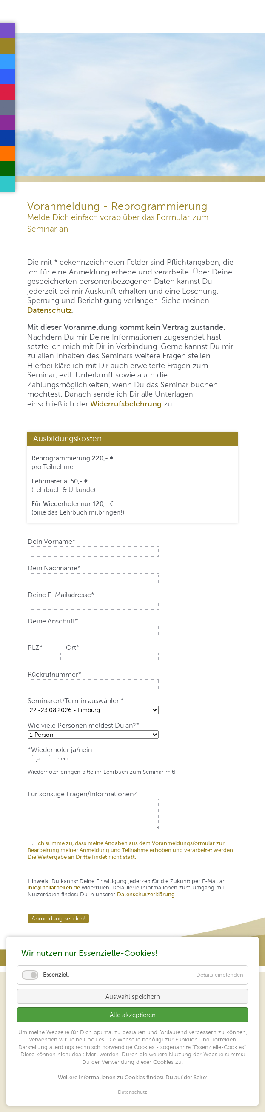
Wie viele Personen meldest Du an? (84, 725)
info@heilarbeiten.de (54, 887)
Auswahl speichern (132, 996)
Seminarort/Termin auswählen (76, 701)
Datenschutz (49, 310)
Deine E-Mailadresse (61, 595)
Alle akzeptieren (133, 1014)
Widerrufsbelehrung (126, 403)
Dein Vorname (52, 541)
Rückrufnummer (55, 674)
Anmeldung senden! (58, 918)
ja (38, 758)
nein (62, 758)
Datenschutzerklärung (146, 894)
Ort (81, 647)
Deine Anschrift (53, 621)
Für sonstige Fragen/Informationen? (82, 794)
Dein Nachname (54, 568)
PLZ (42, 647)
